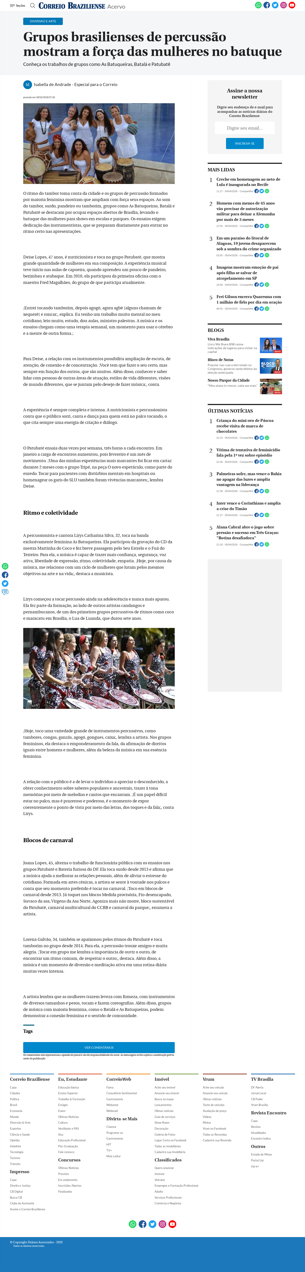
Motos (207, 1122)
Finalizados (65, 1191)
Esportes (15, 1128)
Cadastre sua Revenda (217, 1140)
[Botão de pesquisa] (31, 5)
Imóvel (162, 1079)
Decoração (161, 1128)
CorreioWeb (118, 1079)
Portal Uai (257, 1160)
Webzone (112, 1105)
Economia (16, 1111)
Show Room (162, 1122)
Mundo (14, 1117)
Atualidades (258, 1132)
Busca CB (16, 1197)
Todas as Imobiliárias (168, 1146)
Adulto (159, 1191)
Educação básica (68, 1087)
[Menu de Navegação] (18, 5)
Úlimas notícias (164, 1111)
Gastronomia (114, 1099)
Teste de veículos (213, 1105)
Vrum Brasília (259, 1105)
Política (14, 1099)
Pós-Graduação (68, 1146)
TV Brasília (262, 1079)
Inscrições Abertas (70, 1185)
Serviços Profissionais (168, 1197)
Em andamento (67, 1180)
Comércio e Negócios (168, 1203)
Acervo (116, 6)
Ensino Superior (68, 1093)
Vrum (208, 1079)
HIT (108, 1144)
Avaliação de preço (214, 1111)
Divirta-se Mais (121, 1118)
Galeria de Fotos (165, 1134)
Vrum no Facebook (214, 1128)
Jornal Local (258, 1093)
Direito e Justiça (20, 1185)
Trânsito (15, 1164)
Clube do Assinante (22, 1203)
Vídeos (207, 1117)
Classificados (168, 1160)
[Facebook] (266, 7)
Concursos (69, 1160)
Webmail (112, 1111)
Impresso (19, 1171)
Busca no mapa (164, 1099)
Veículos (160, 1180)
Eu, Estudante (72, 1079)
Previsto (63, 1174)
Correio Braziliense (30, 1079)
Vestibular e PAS (68, 1128)
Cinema (111, 1127)
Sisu (60, 1134)
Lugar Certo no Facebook (170, 1140)
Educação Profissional (72, 1140)
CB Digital (16, 1191)
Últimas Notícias (68, 1117)
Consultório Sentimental (121, 1093)
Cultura (63, 1122)
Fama (109, 1087)
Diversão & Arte (20, 1122)
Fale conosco (66, 1152)
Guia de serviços (165, 1117)
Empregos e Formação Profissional (176, 1185)
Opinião (15, 1140)
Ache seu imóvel (165, 1087)
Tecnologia (16, 1152)
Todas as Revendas (215, 1134)
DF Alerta (257, 1087)
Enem (61, 1111)
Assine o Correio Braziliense (27, 1209)
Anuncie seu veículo (215, 1093)
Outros (258, 1146)
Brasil (13, 1105)
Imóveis (160, 1174)
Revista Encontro (268, 1112)
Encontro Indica (261, 1138)
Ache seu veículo (213, 1087)
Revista (256, 1127)
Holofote (15, 1146)
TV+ (109, 1150)
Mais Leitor (113, 1156)
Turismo (15, 1158)
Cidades (15, 1093)
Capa (13, 1087)
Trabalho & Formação (71, 1099)
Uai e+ (255, 1166)
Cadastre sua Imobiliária (170, 1152)
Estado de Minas (261, 1154)
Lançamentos (163, 1105)
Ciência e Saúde (20, 1134)
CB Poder (257, 1099)
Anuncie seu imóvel (167, 1093)
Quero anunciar (164, 1168)
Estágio (63, 1105)
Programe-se (114, 1132)
